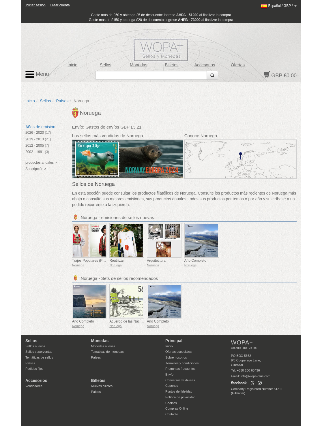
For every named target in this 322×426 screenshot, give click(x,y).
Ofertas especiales (178, 351)
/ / (279, 6)
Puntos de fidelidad (178, 391)
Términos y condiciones (182, 363)
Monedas (138, 65)
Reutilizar (116, 261)
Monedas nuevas (103, 346)
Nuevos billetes (102, 386)
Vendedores (33, 386)
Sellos (105, 65)
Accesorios (204, 65)
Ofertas (238, 65)
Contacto (171, 414)
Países (62, 101)
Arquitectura (156, 261)
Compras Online (176, 408)
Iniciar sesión (35, 5)
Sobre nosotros (176, 357)
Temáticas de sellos (39, 357)
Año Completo (195, 261)
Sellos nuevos (35, 346)
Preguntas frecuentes (180, 368)
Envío (169, 374)
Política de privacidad (180, 397)
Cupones (171, 385)
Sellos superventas (38, 351)
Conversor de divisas (180, 380)
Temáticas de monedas (107, 351)
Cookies (171, 403)
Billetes (171, 65)
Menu (37, 74)
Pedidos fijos (34, 368)
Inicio (72, 65)
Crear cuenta (60, 5)
